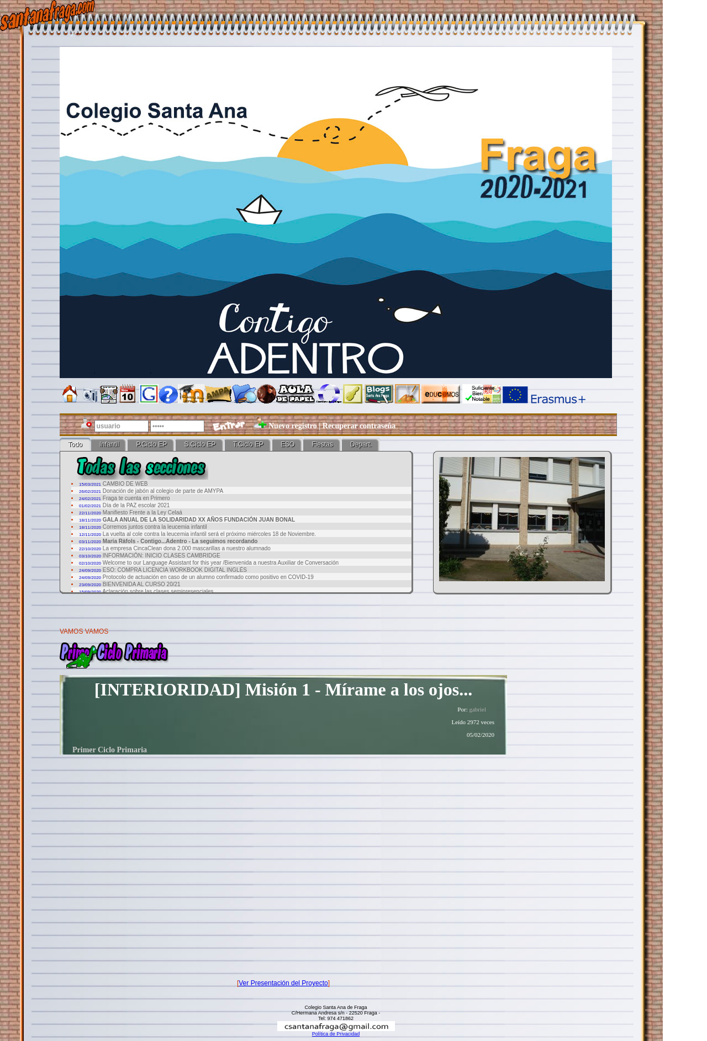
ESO (287, 444)
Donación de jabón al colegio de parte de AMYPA (163, 491)
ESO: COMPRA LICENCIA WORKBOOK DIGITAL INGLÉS (175, 570)
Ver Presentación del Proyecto (283, 983)
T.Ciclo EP (248, 444)
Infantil (109, 444)
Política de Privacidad (336, 1034)
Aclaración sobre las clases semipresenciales (157, 591)
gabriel (477, 709)
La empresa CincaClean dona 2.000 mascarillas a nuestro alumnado (187, 548)
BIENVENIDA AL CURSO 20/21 (142, 584)
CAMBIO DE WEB (125, 484)
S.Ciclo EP (199, 444)
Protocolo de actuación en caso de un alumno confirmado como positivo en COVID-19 (208, 577)
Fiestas (322, 444)
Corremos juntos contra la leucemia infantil (155, 527)
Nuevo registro (292, 426)
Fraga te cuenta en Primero (136, 498)
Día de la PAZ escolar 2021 (136, 505)
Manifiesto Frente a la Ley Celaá (142, 512)
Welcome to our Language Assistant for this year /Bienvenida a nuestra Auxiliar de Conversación (221, 563)
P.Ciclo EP (151, 444)
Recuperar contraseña (359, 426)
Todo (75, 444)
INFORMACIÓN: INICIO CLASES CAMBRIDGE (161, 556)
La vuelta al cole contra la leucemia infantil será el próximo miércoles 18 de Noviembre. (209, 534)
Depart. (361, 444)
